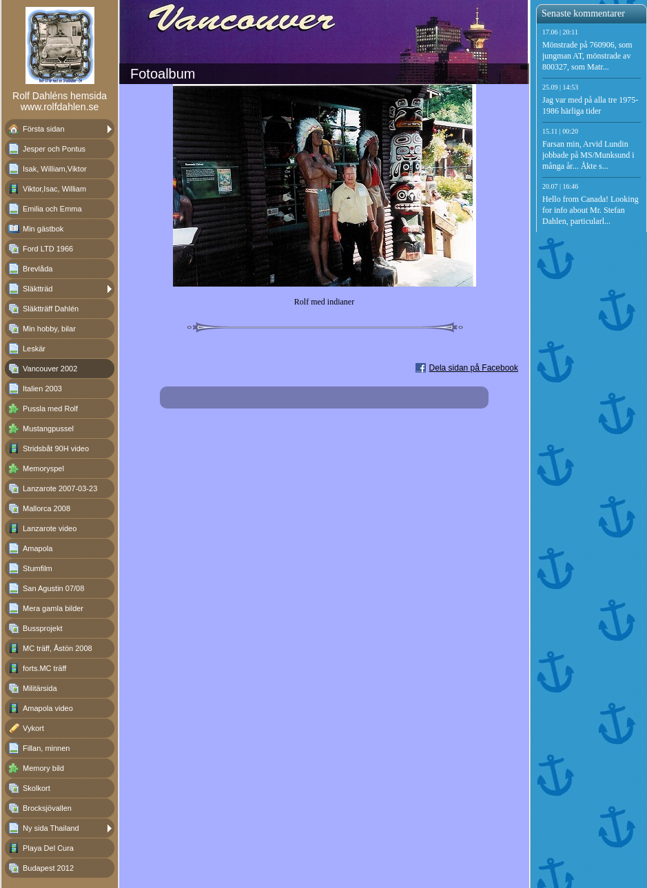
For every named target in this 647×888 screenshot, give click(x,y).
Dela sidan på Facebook (473, 368)
